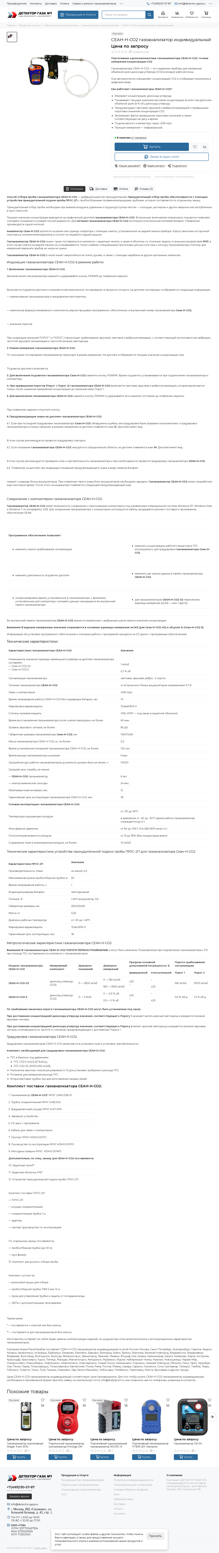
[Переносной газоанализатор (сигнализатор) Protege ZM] (68, 1417)
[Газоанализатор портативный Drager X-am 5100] (26, 1417)
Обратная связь (123, 1499)
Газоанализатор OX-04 (188, 1443)
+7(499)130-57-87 (159, 3)
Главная (11, 25)
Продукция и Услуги (30, 25)
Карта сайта (40, 1548)
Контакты (36, 3)
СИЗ (64, 1494)
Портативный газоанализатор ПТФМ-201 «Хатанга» (150, 1445)
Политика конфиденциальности (133, 1480)
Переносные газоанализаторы (61, 25)
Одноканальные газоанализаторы (100, 25)
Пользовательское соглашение (133, 1484)
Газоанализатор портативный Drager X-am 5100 (25, 1445)
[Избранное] (191, 14)
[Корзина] (206, 14)
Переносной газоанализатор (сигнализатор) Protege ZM (66, 1445)
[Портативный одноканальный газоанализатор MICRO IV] (109, 1417)
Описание (74, 188)
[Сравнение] (177, 14)
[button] (212, 1417)
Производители (17, 3)
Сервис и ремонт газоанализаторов (94, 3)
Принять (155, 1536)
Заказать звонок (19, 1496)
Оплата (64, 3)
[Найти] (149, 15)
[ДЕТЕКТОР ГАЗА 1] (30, 15)
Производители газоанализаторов (82, 1480)
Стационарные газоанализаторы (81, 1489)
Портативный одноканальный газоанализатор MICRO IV (108, 1445)
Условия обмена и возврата (131, 1489)
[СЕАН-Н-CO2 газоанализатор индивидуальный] (63, 76)
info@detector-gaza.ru (190, 3)
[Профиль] (163, 14)
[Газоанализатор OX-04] (193, 1417)
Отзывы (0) (144, 188)
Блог (117, 1494)
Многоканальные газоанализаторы (174, 176)
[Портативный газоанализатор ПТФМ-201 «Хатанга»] (151, 1417)
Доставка (51, 3)
